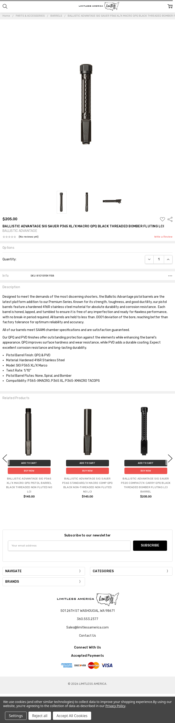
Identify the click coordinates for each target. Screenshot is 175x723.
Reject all (39, 715)
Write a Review (163, 237)
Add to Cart (29, 462)
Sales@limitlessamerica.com (87, 627)
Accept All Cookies (72, 715)
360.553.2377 (87, 619)
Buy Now (29, 470)
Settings (16, 715)
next (170, 458)
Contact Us (87, 636)
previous (5, 458)
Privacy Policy (115, 706)
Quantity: (9, 259)
